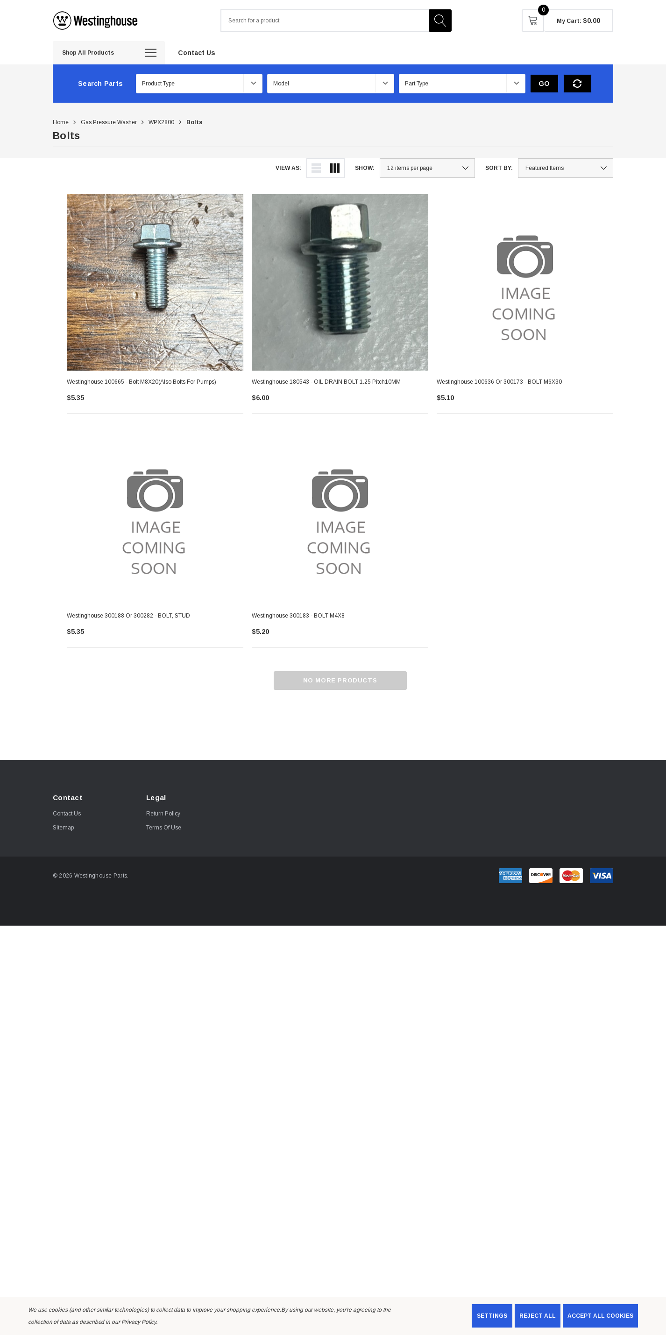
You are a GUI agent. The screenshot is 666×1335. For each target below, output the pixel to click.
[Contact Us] (196, 52)
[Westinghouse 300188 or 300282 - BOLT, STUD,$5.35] (155, 516)
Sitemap (63, 827)
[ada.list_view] (316, 168)
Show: (365, 168)
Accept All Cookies (600, 1316)
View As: (288, 168)
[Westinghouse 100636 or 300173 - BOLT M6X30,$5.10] (525, 282)
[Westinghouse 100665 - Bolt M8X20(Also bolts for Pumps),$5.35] (155, 282)
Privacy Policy (138, 1322)
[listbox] (565, 168)
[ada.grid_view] (335, 168)
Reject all (537, 1316)
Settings (492, 1316)
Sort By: (499, 168)
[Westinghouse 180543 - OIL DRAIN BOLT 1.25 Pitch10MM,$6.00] (340, 282)
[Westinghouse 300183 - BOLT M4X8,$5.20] (340, 516)
